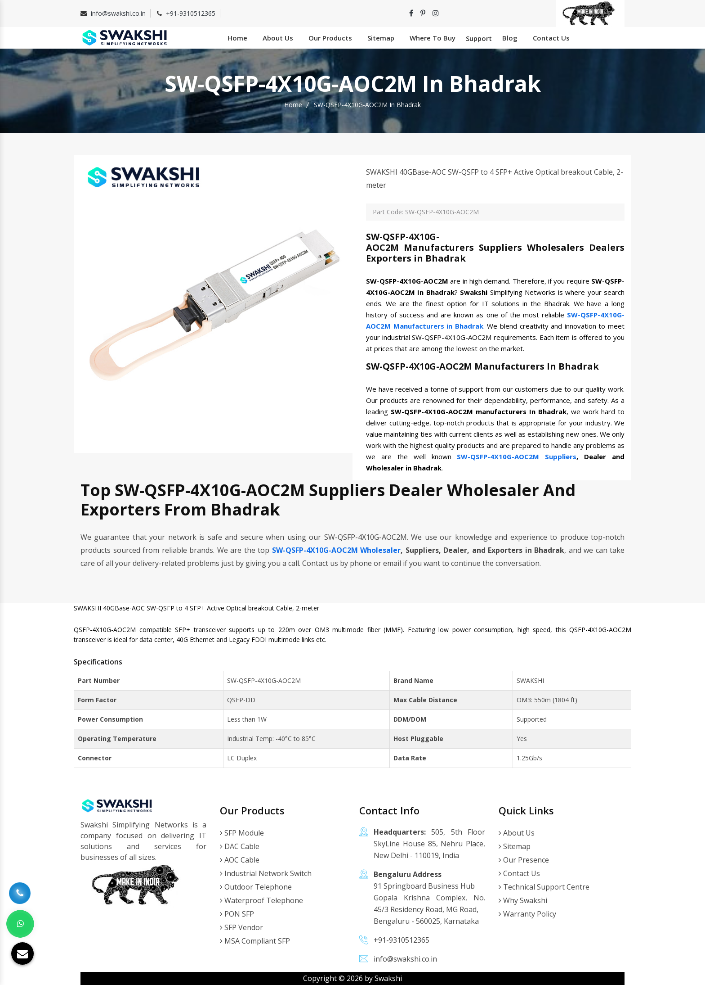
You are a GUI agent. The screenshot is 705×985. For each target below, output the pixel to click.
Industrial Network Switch (266, 873)
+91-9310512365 (190, 13)
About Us (278, 37)
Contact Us (551, 37)
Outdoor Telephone (256, 887)
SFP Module (242, 833)
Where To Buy (432, 37)
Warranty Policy (527, 914)
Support (479, 38)
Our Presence (524, 860)
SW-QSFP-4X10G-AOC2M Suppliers (516, 456)
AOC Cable (239, 860)
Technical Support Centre (544, 887)
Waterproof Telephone (261, 900)
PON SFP (237, 914)
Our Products (330, 37)
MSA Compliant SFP (255, 941)
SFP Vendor (241, 927)
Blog (510, 37)
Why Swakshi (523, 900)
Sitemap (380, 37)
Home (237, 37)
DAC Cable (239, 846)
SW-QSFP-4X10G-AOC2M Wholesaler (336, 550)
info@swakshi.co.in (118, 13)
